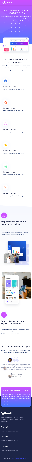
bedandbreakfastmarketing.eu (20, 458)
